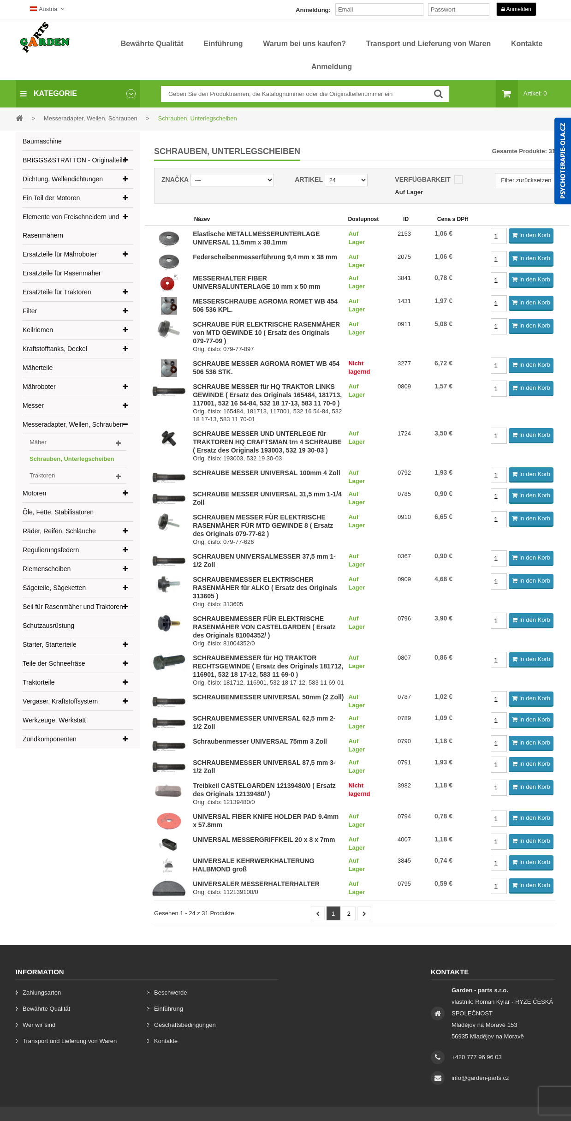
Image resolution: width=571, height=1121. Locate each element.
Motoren (34, 493)
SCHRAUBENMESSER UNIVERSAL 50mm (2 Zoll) (268, 697)
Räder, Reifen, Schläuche (59, 531)
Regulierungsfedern (51, 550)
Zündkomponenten (50, 739)
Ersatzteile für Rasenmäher (62, 273)
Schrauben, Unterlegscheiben (72, 458)
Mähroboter (39, 386)
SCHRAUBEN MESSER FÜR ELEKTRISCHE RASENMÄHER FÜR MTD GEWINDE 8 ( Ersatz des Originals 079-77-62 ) (263, 525)
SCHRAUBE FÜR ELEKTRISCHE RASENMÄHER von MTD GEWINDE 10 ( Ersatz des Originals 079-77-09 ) (266, 333)
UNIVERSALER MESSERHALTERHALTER (256, 884)
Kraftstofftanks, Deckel (55, 348)
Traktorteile (39, 682)
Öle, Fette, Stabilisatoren (58, 512)
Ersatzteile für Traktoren (57, 292)
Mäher (38, 442)
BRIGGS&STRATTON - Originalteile (74, 160)
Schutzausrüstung (48, 625)
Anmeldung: (313, 10)
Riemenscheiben (47, 568)
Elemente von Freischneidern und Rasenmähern (71, 226)
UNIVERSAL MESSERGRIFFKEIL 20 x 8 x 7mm (264, 839)
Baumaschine (42, 141)
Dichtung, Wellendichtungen (63, 179)
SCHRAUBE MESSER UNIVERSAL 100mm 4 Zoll (266, 473)
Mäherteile (38, 367)
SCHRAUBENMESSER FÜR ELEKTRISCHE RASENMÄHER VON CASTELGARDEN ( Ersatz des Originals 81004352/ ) (264, 627)
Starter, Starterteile (50, 644)
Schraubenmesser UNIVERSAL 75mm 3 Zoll (260, 741)
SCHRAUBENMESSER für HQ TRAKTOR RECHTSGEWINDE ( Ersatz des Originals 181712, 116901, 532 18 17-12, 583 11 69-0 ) (268, 666)
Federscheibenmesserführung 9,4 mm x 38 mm (265, 257)
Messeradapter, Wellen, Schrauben (73, 424)
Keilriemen (38, 330)
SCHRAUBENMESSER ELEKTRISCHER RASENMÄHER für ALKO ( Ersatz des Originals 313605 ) (265, 588)
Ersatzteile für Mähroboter (60, 254)
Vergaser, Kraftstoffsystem (60, 701)
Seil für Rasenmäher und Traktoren (73, 606)
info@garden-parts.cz (480, 1077)
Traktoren (42, 475)
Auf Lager (409, 192)
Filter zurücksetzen (526, 180)
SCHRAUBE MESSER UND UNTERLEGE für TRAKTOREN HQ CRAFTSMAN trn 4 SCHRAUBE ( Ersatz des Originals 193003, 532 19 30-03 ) (267, 442)
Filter (30, 311)
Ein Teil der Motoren (51, 198)
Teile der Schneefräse (54, 663)
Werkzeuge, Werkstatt (54, 720)
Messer (33, 405)
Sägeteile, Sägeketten (54, 587)
